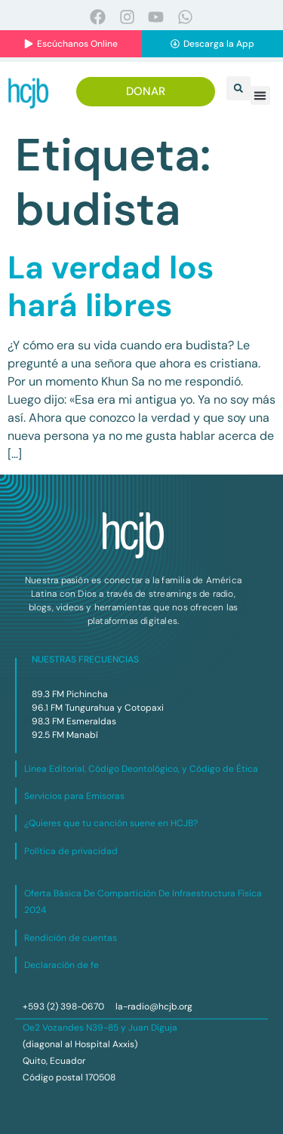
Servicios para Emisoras (74, 796)
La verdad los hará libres (111, 286)
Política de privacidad (71, 851)
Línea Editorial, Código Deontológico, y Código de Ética (141, 769)
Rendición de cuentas (70, 938)
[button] (238, 88)
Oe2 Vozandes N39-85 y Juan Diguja (100, 1028)
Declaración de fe (61, 965)
